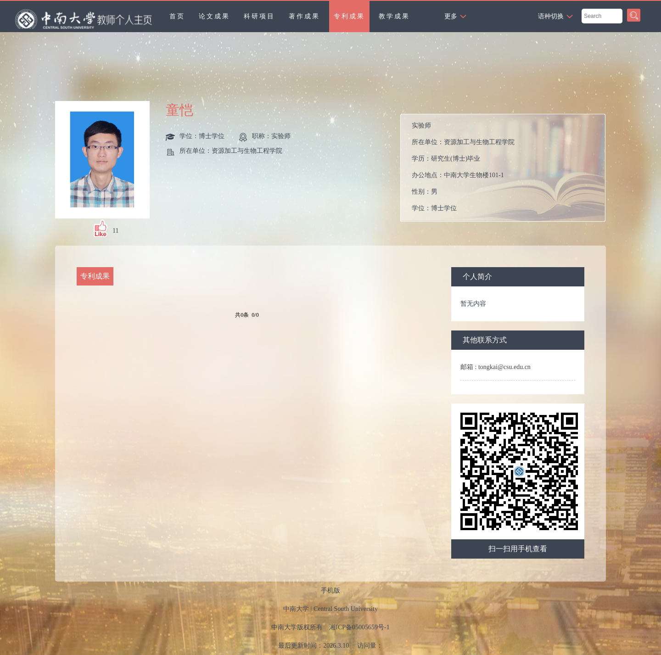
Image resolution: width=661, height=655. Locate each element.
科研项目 (259, 16)
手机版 (330, 590)
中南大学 (296, 608)
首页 (177, 16)
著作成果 (304, 16)
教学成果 (394, 16)
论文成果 (214, 16)
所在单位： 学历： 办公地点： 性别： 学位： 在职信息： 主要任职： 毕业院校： (506, 168)
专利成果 (349, 16)
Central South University (346, 608)
